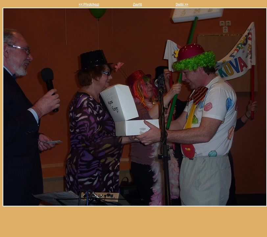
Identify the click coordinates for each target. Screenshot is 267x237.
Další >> (182, 4)
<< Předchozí (89, 4)
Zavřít (137, 4)
